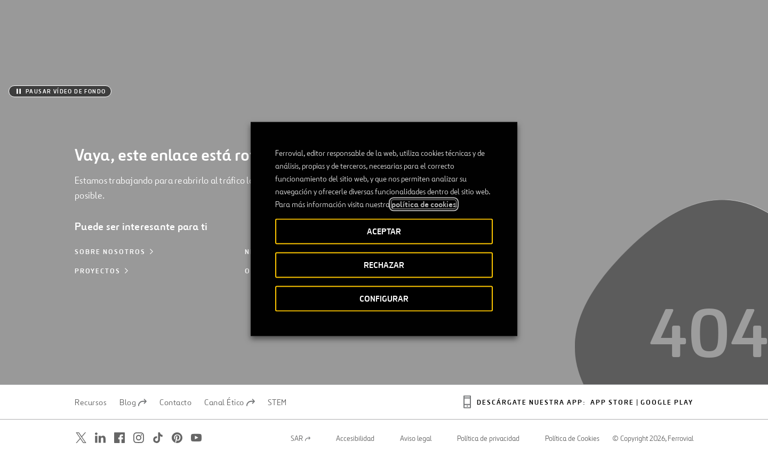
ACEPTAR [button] (384, 231)
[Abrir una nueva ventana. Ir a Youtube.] (196, 438)
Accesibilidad (355, 439)
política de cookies (423, 204)
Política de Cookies (572, 439)
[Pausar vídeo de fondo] (60, 91)
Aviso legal (415, 439)
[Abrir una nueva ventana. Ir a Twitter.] (81, 438)
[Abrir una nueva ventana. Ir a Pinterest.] (177, 438)
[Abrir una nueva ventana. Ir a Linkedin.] (100, 438)
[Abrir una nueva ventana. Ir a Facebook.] (119, 438)
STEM (277, 402)
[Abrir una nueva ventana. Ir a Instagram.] (138, 438)
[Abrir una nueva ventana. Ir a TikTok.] (157, 438)
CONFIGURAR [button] (384, 298)
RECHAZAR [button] (384, 265)
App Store (612, 403)
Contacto (175, 402)
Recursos (91, 402)
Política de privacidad (488, 439)
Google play (667, 403)
